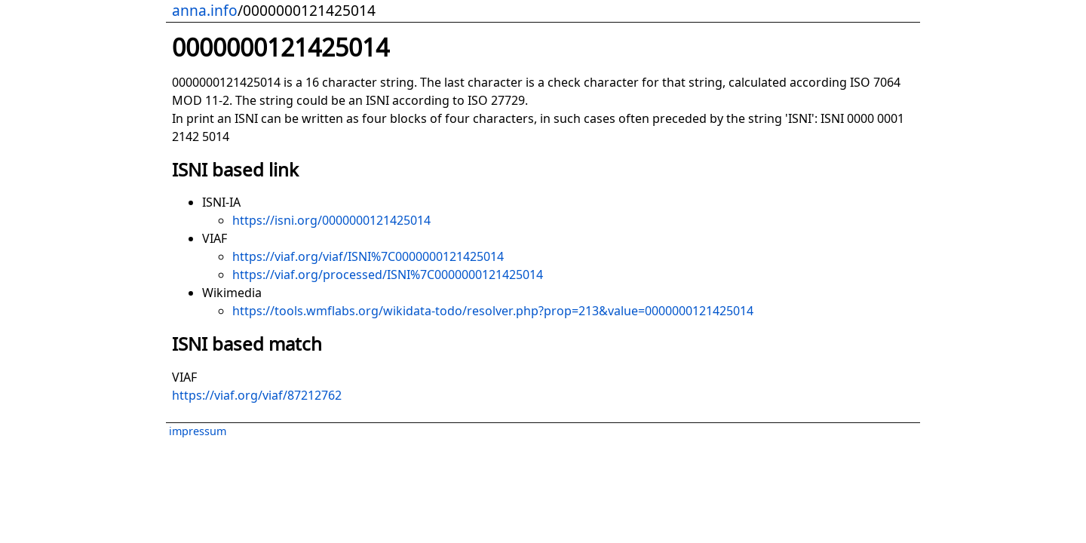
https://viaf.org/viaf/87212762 (257, 395)
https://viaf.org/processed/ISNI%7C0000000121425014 (387, 274)
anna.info (205, 10)
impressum (197, 431)
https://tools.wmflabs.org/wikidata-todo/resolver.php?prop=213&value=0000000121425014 (492, 310)
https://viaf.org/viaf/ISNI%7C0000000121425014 (368, 256)
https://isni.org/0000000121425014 (331, 220)
